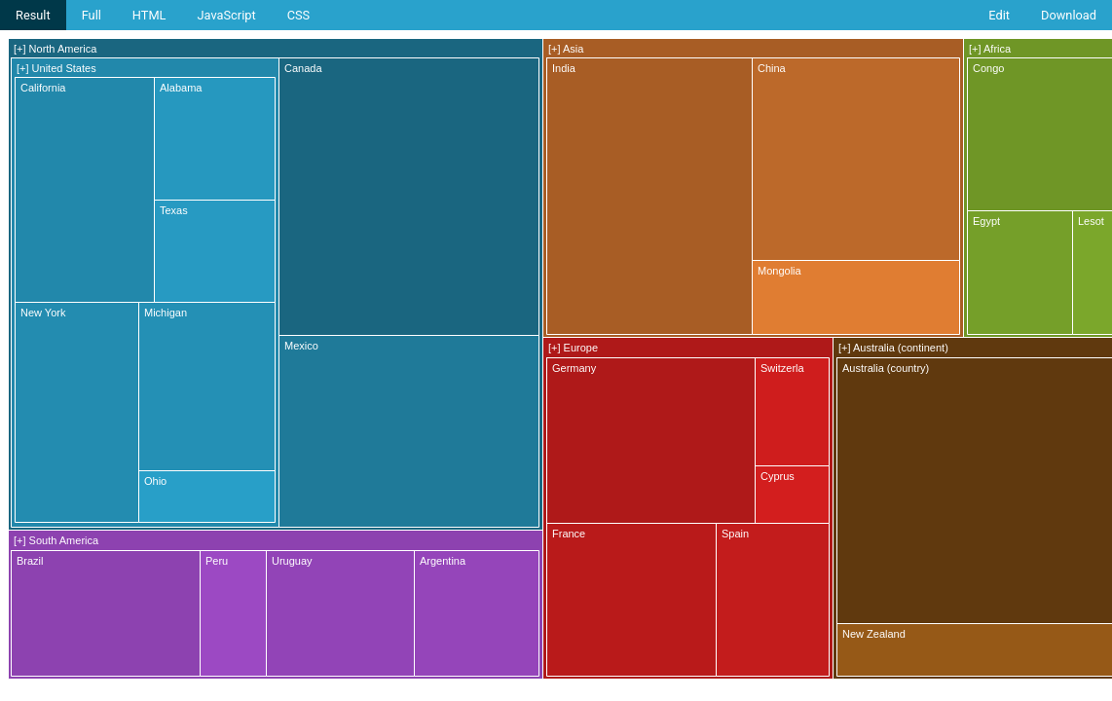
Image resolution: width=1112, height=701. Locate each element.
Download (1068, 15)
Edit (999, 15)
